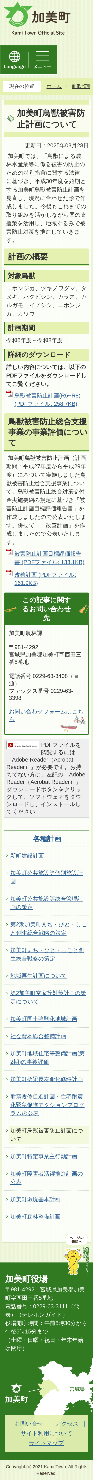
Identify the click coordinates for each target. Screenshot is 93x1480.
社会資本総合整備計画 (38, 1036)
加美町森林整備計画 (35, 1216)
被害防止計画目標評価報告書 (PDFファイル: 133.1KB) (49, 557)
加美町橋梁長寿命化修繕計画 (46, 1079)
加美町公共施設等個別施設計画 (46, 877)
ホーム (54, 86)
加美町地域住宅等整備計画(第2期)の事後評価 (47, 1057)
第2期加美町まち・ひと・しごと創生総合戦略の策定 (48, 928)
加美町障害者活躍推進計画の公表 (46, 1177)
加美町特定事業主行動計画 (43, 1156)
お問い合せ (28, 1423)
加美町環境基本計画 (35, 1199)
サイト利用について (46, 1433)
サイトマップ (46, 1443)
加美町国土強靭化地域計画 (43, 1019)
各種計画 (47, 839)
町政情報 (82, 86)
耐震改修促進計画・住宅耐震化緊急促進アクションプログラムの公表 (47, 1105)
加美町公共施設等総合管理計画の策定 (46, 903)
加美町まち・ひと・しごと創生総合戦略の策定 (47, 954)
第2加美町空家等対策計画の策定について (48, 997)
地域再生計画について (38, 975)
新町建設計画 (27, 855)
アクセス (67, 1423)
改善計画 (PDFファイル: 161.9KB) (45, 578)
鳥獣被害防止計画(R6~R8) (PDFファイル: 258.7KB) (47, 399)
